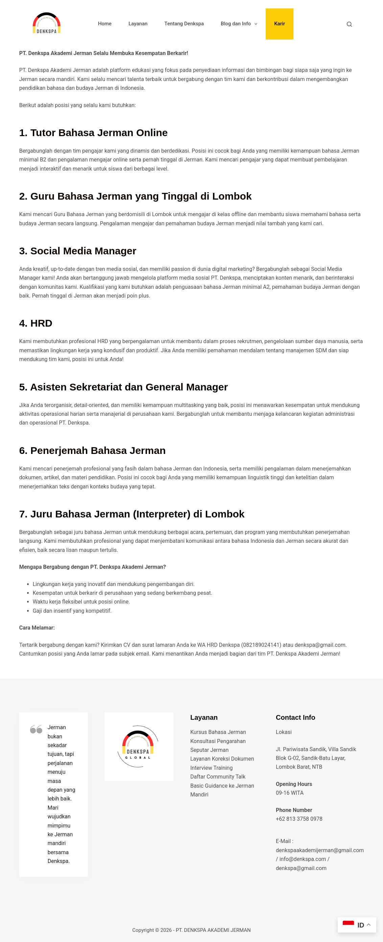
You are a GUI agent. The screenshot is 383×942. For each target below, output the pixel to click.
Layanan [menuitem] (137, 24)
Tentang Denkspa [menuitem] (184, 24)
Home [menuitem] (105, 24)
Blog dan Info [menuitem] (240, 24)
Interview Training (211, 768)
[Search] (349, 24)
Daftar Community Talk (217, 776)
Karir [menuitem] (279, 24)
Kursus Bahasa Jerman (218, 732)
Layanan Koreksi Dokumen (222, 759)
